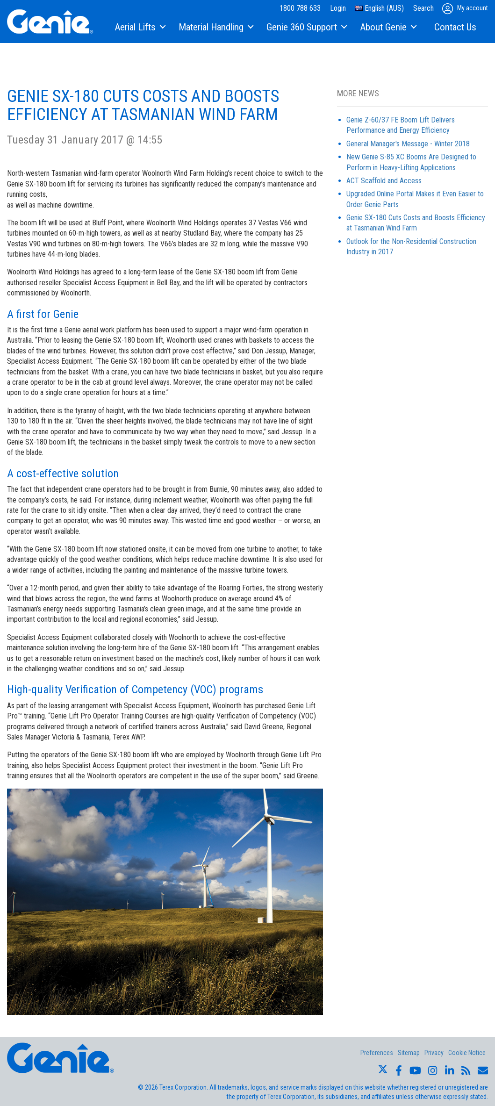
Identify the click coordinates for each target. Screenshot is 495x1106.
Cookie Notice (467, 1052)
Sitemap (409, 1052)
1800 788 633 (300, 8)
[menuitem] (140, 27)
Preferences (376, 1052)
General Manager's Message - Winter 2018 (408, 143)
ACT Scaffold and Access (384, 180)
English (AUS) (379, 8)
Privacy (434, 1052)
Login (338, 8)
